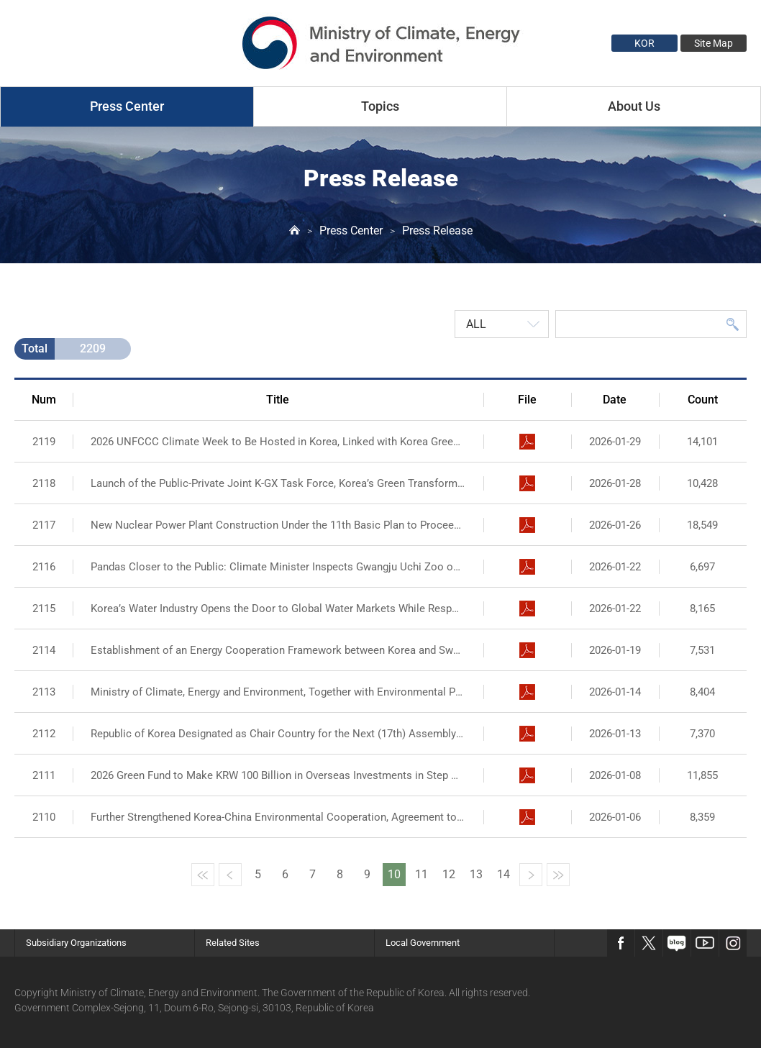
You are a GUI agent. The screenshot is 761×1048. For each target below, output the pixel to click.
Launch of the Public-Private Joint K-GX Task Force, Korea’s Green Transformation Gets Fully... (278, 483)
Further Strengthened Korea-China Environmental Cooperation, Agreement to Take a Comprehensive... (278, 817)
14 (503, 874)
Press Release (437, 230)
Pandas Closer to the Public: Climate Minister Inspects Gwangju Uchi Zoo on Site (278, 566)
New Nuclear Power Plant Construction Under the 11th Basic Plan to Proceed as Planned (278, 525)
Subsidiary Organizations (76, 942)
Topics (380, 106)
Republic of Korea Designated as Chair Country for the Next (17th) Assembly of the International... (278, 733)
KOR (644, 43)
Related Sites (233, 942)
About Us (634, 106)
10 (394, 874)
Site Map (713, 43)
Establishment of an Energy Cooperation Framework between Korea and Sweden (278, 650)
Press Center (127, 106)
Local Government (423, 942)
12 (448, 874)
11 (421, 874)
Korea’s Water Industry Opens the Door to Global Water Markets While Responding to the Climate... (278, 608)
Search (733, 324)
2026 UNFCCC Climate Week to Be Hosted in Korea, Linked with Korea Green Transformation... (278, 441)
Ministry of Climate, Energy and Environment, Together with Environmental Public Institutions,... (278, 691)
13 (476, 874)
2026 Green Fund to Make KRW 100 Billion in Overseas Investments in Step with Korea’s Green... (278, 775)
